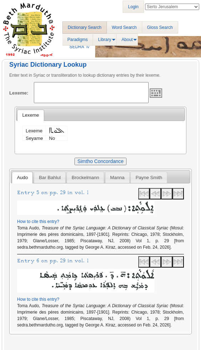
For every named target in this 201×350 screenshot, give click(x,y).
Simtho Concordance (100, 161)
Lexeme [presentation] (30, 115)
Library (104, 39)
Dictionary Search (85, 27)
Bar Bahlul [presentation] (50, 177)
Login (133, 6)
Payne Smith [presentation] (148, 177)
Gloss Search (160, 27)
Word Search (124, 27)
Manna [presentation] (117, 177)
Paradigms (77, 39)
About (127, 39)
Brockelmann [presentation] (85, 177)
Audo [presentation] (22, 177)
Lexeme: (19, 93)
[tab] (30, 115)
